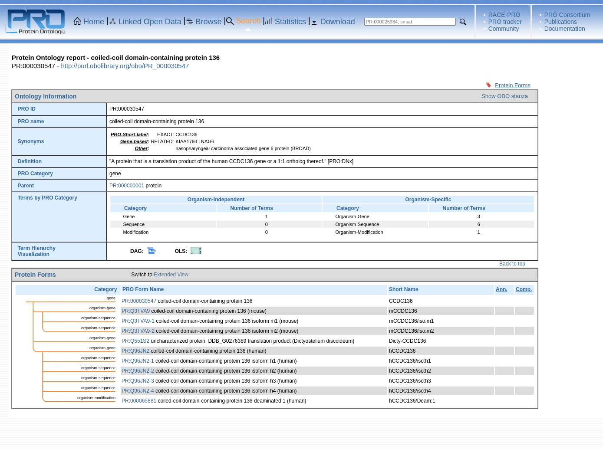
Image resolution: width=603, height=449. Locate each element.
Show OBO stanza (504, 96)
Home (93, 21)
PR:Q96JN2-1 (138, 361)
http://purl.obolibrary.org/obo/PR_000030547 (125, 65)
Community (503, 28)
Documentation (564, 28)
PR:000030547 (139, 301)
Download (337, 21)
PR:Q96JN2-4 (138, 391)
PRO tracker (505, 21)
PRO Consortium (567, 14)
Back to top (512, 264)
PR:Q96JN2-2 (138, 371)
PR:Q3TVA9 (136, 311)
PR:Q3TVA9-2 (138, 331)
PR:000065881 (139, 401)
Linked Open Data (150, 21)
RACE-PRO (504, 14)
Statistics (290, 21)
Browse (209, 21)
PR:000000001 (126, 186)
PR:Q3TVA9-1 (138, 321)
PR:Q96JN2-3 (138, 381)
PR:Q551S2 (135, 341)
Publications (560, 21)
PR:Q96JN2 (135, 351)
